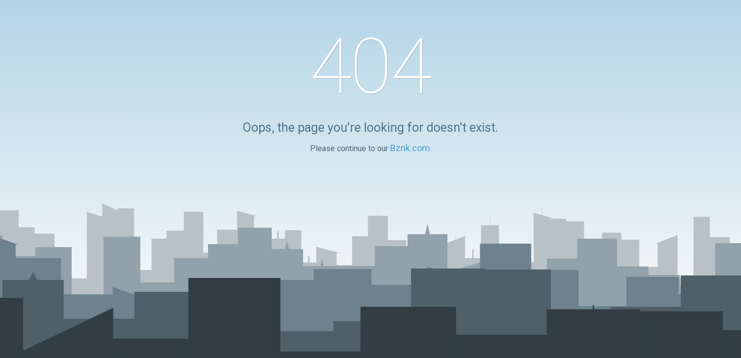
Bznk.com (410, 148)
